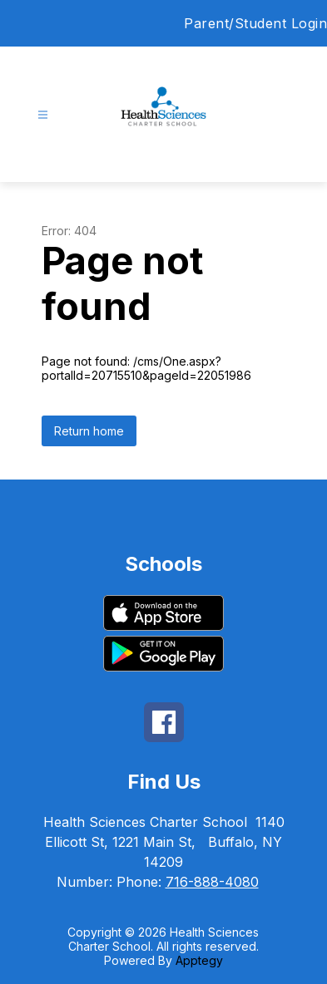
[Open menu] (42, 115)
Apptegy (199, 960)
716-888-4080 (212, 881)
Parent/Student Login (255, 23)
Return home (89, 431)
